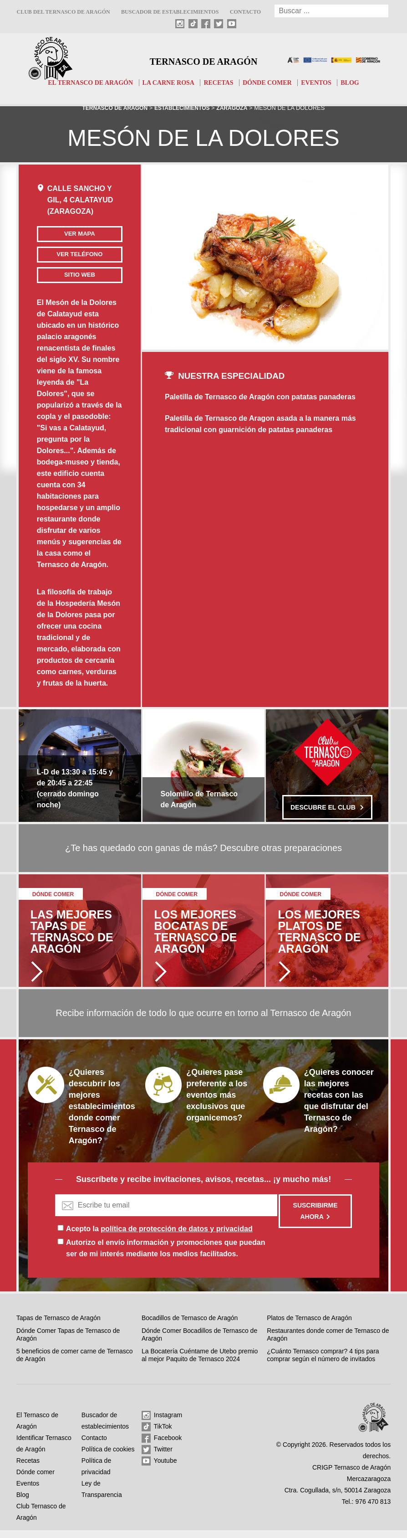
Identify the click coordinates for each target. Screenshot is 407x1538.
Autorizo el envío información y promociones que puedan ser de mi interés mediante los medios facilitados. (165, 1255)
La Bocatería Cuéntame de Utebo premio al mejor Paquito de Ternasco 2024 (200, 1363)
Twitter (157, 1457)
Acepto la (159, 1236)
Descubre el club (327, 815)
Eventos (323, 82)
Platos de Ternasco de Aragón (309, 1325)
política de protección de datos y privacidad (176, 1236)
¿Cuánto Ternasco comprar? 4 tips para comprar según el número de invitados (323, 1363)
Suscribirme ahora (315, 1218)
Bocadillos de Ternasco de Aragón (190, 1325)
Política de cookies (108, 1457)
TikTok (157, 1434)
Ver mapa (64, 233)
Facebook (162, 1445)
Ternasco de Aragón (203, 60)
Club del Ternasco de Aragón (63, 12)
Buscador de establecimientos (170, 12)
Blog (358, 82)
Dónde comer (271, 82)
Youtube (159, 1468)
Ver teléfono (65, 258)
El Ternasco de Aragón (84, 82)
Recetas (220, 82)
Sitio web (64, 282)
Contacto (245, 12)
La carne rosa (167, 82)
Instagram (162, 1423)
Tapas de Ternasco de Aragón (58, 1325)
